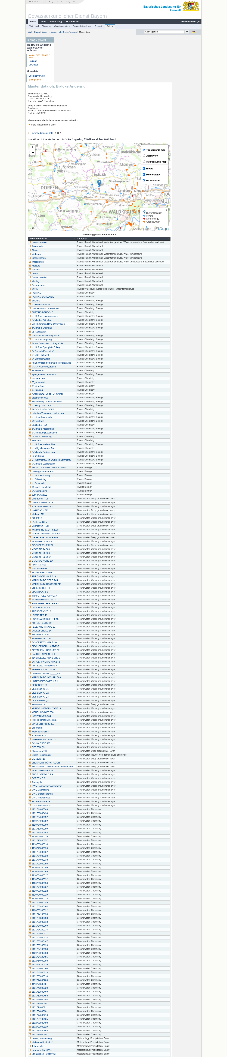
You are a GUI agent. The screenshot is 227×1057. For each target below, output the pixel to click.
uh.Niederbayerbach (68, 372)
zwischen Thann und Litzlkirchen (75, 368)
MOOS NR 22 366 (68, 508)
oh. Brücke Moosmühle (70, 384)
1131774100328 (67, 869)
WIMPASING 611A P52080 (72, 485)
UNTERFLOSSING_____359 (73, 628)
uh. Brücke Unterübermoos (72, 271)
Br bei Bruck (65, 411)
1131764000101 (67, 966)
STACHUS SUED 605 (69, 461)
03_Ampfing (64, 341)
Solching (63, 255)
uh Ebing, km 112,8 (68, 360)
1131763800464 (67, 861)
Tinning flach (65, 737)
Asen (61, 1024)
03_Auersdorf (65, 337)
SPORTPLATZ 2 (67, 547)
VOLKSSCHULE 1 (68, 543)
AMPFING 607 (66, 520)
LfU (72, 2)
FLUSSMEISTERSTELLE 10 (73, 558)
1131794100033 (67, 904)
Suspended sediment (82, 26)
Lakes (43, 21)
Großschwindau (66, 232)
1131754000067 (67, 807)
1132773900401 (67, 958)
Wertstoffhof (64, 376)
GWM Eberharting (67, 745)
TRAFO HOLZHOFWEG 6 (71, 551)
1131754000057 (67, 772)
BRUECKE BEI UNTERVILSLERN (75, 422)
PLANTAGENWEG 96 (69, 725)
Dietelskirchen (65, 213)
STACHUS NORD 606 (69, 516)
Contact (37, 2)
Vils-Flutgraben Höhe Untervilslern (75, 279)
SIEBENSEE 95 (66, 640)
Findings (32, 61)
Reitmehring (65, 1028)
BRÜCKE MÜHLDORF (70, 364)
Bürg (61, 1020)
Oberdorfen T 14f (67, 454)
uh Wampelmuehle (68, 314)
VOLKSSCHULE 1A (68, 586)
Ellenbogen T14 (66, 706)
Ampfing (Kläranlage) (69, 1013)
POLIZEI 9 (64, 473)
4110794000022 (67, 853)
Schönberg (64, 683)
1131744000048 (67, 764)
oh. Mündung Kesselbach (71, 388)
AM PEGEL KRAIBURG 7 (71, 620)
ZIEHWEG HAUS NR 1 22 (71, 694)
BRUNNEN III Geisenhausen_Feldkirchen (79, 721)
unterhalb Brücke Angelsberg (73, 290)
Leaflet (190, 184)
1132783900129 (67, 982)
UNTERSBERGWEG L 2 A (72, 636)
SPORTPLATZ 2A (67, 589)
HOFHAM (63, 248)
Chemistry (98, 26)
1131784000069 (67, 881)
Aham (61, 205)
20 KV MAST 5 (66, 690)
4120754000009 (67, 780)
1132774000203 (67, 935)
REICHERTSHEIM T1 (69, 500)
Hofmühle (63, 395)
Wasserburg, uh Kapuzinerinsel (74, 356)
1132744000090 (67, 923)
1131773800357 (67, 795)
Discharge (46, 26)
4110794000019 (67, 850)
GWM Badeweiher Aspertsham (74, 741)
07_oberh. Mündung (68, 391)
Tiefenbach (64, 201)
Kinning (62, 236)
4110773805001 (67, 939)
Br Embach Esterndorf (69, 306)
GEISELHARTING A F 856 (72, 492)
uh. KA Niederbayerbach (71, 322)
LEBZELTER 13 (66, 570)
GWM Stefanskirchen (69, 749)
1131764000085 (67, 857)
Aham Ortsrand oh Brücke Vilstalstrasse (78, 318)
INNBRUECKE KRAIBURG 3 (73, 613)
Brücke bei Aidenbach (69, 275)
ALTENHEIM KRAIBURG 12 (72, 605)
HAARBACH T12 (67, 465)
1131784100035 (67, 885)
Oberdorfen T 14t (67, 481)
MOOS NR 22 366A (68, 512)
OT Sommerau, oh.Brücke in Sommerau (78, 415)
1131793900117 (67, 888)
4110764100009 (67, 822)
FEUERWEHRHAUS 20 (70, 582)
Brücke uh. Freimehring (70, 407)
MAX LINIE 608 (66, 523)
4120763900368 (67, 908)
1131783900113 (67, 877)
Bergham (63, 1032)
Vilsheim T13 (65, 469)
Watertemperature (62, 26)
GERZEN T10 (65, 714)
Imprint (44, 2)
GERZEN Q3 (65, 702)
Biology (109, 26)
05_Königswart (66, 287)
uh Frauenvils (65, 438)
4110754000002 (67, 776)
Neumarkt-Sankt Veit (69, 1005)
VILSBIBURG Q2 (67, 648)
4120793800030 (67, 838)
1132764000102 (67, 954)
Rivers (32, 21)
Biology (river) (35, 80)
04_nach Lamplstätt (68, 442)
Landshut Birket (66, 197)
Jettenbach (64, 1001)
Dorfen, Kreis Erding (68, 993)
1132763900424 (67, 892)
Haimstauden (65, 333)
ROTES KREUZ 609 (69, 527)
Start (31, 2)
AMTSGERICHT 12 (68, 566)
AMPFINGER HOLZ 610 (71, 531)
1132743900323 (67, 927)
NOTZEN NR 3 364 (68, 671)
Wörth (62, 244)
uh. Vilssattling (66, 434)
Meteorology (55, 21)
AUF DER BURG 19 (68, 578)
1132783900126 (67, 900)
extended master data (69, 88)
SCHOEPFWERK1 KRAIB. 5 (73, 617)
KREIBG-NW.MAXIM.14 (70, 624)
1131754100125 (67, 974)
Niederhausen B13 (68, 756)
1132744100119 (67, 919)
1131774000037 (67, 842)
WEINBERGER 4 (67, 686)
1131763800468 (67, 985)
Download (33, 65)
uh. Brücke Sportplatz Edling (73, 302)
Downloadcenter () (189, 21)
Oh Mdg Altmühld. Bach (70, 426)
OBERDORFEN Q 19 (69, 457)
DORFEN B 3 (65, 733)
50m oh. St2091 (66, 450)
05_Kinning (64, 345)
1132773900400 (67, 978)
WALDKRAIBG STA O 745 (72, 535)
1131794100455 (67, 912)
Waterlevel (33, 26)
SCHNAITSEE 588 (68, 698)
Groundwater (72, 21)
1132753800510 (67, 931)
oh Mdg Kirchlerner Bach (71, 403)
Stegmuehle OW (67, 353)
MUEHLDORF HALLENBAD (72, 488)
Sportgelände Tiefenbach (71, 329)
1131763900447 (67, 896)
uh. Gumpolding (66, 446)
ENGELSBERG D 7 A (69, 729)
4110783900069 (67, 826)
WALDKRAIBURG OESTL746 (73, 539)
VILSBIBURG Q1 (67, 644)
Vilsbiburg (63, 209)
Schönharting (65, 1017)
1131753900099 (67, 784)
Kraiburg (63, 221)
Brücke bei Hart (66, 380)
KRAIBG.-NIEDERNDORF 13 (73, 663)
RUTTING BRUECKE (69, 267)
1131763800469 (67, 947)
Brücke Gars (65, 325)
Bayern (54, 32)
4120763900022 (67, 865)
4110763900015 (67, 791)
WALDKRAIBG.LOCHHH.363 (73, 632)
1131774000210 (67, 970)
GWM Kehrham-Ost (68, 760)
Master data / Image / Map (38, 56)
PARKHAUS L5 (66, 477)
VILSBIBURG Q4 (67, 655)
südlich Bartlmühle (68, 259)
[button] (128, 138)
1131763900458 (67, 951)
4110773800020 (67, 803)
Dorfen (62, 228)
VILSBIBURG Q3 (67, 652)
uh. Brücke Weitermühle (70, 399)
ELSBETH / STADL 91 (70, 496)
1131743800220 (67, 943)
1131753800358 (67, 787)
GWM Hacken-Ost (68, 752)
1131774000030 (67, 811)
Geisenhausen (66, 240)
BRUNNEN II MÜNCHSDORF (73, 718)
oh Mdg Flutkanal (67, 310)
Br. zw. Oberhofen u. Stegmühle (74, 298)
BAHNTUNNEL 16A (68, 593)
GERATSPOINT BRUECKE (72, 263)
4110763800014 (67, 799)
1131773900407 (67, 989)
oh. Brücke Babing (68, 430)
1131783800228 (67, 873)
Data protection (54, 2)
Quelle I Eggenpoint (68, 710)
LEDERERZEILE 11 (68, 562)
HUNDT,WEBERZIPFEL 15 (72, 574)
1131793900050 (67, 819)
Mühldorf (63, 224)
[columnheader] (81, 194)
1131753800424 (67, 768)
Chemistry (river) (36, 76)
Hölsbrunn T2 (65, 659)
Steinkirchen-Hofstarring (70, 1009)
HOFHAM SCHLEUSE (70, 252)
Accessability (65, 2)
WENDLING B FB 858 (69, 667)
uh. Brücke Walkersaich (70, 419)
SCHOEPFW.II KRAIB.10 (71, 597)
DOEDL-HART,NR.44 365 (71, 675)
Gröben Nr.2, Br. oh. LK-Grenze (74, 349)
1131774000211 (67, 962)
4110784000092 (67, 834)
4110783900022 (67, 846)
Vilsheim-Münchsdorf (69, 997)
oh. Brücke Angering (68, 32)
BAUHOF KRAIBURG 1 (70, 609)
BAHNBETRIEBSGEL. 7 (71, 554)
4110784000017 (67, 830)
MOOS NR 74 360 (68, 504)
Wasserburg (64, 217)
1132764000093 (67, 916)
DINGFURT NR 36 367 (70, 679)
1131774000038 (67, 815)
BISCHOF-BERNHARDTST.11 (74, 601)
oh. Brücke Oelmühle (69, 283)
